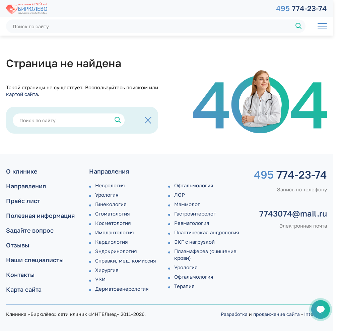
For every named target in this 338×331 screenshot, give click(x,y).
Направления (26, 186)
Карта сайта (24, 289)
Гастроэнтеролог (195, 213)
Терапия (184, 286)
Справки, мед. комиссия (125, 260)
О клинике (21, 171)
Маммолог (187, 204)
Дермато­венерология (122, 289)
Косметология (113, 223)
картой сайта (22, 94)
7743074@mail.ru (293, 213)
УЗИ (100, 279)
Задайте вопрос (30, 230)
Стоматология (112, 213)
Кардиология (111, 242)
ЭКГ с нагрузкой (194, 242)
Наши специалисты (35, 260)
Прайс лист (23, 200)
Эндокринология (116, 251)
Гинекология (111, 204)
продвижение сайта (276, 314)
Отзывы (17, 245)
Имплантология (114, 232)
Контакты (20, 274)
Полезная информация (40, 215)
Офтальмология (193, 185)
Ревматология (191, 223)
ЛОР (179, 195)
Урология (107, 195)
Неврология (110, 185)
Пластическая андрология (206, 232)
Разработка (234, 314)
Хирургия (107, 270)
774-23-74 (301, 8)
